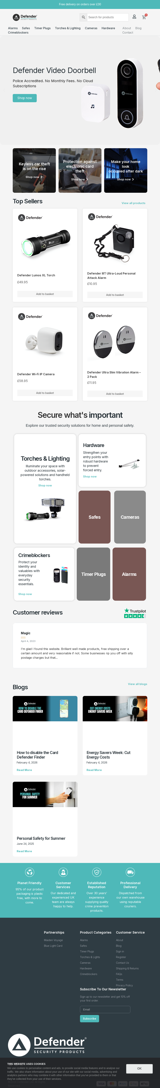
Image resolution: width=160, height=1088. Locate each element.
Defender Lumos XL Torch (36, 275)
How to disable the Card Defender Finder (37, 754)
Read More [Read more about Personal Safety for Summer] (24, 851)
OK (139, 1068)
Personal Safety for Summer (41, 838)
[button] (4, 90)
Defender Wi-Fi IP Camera (36, 374)
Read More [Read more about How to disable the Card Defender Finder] (24, 770)
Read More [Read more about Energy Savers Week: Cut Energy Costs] (94, 770)
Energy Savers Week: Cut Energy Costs (108, 754)
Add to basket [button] (45, 294)
